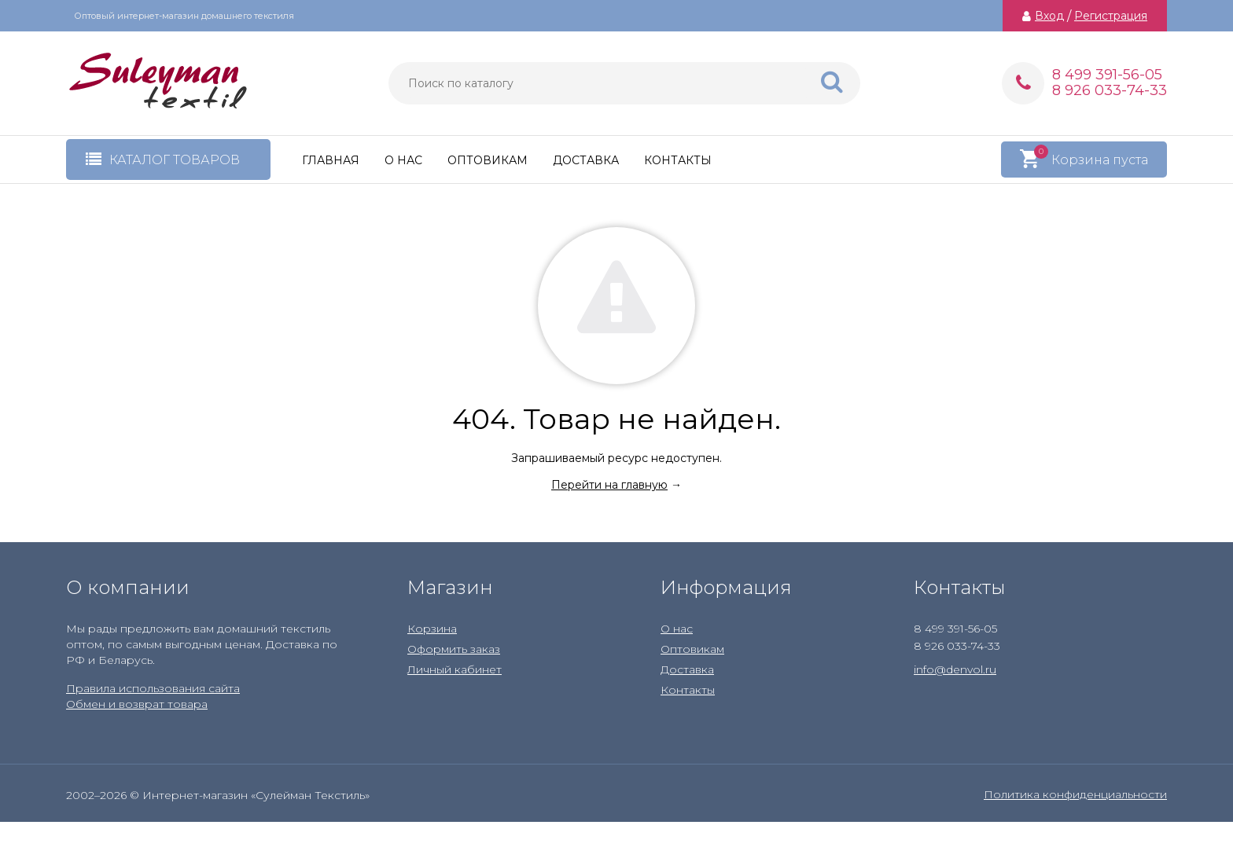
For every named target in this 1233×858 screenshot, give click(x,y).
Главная (330, 160)
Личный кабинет (454, 669)
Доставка (586, 160)
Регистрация (1110, 15)
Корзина (432, 629)
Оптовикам (487, 160)
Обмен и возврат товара (137, 704)
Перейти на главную (609, 485)
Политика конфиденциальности (1075, 794)
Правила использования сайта (153, 688)
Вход (1049, 15)
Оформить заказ (453, 649)
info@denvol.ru (955, 669)
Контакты (678, 160)
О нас (403, 160)
